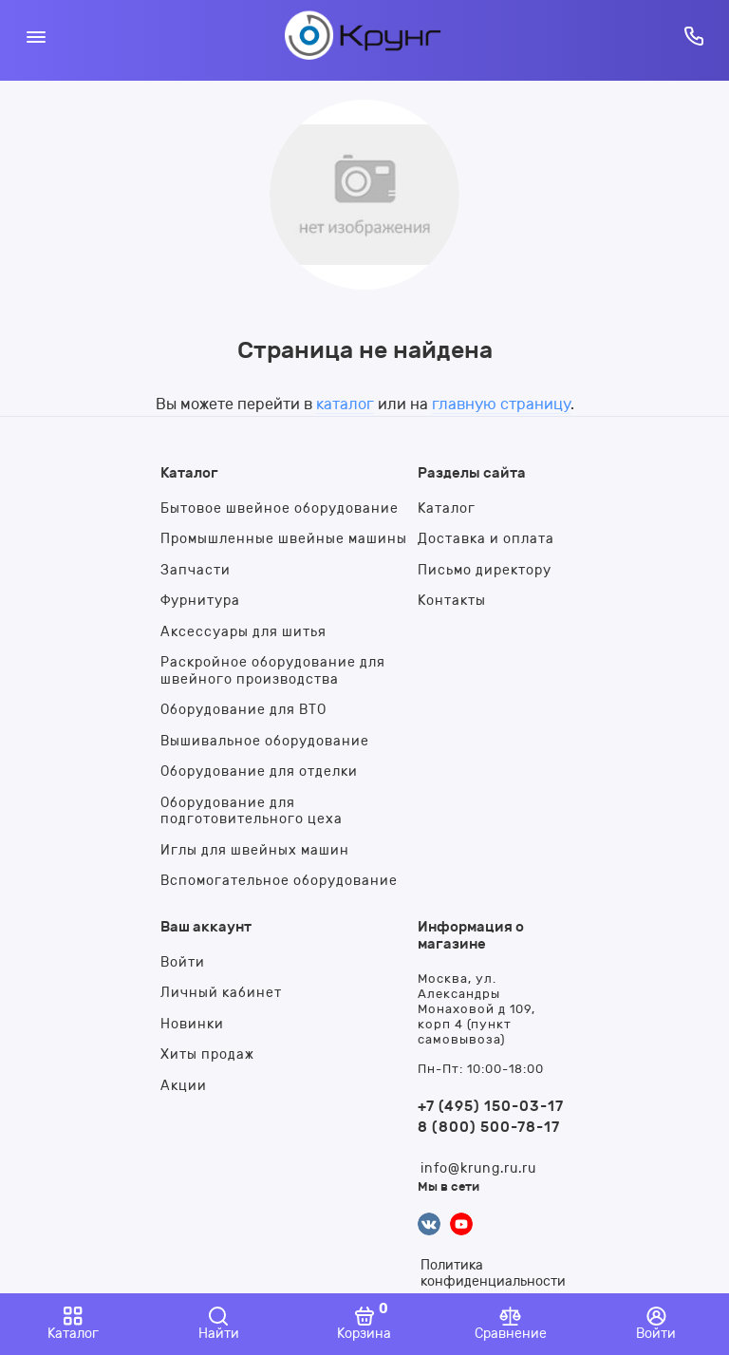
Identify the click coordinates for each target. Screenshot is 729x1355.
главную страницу (501, 404)
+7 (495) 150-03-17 (491, 1106)
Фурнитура (200, 601)
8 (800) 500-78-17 (489, 1127)
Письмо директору (484, 570)
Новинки (192, 1024)
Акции (183, 1086)
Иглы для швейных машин (254, 850)
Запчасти (195, 570)
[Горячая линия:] (693, 35)
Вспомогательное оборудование (279, 881)
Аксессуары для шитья (243, 632)
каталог (345, 404)
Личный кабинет (221, 993)
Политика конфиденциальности (493, 1273)
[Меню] (35, 35)
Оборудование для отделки (259, 771)
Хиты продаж (207, 1054)
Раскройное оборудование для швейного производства (272, 670)
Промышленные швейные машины (283, 539)
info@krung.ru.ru (478, 1168)
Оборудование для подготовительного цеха (251, 811)
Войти (182, 962)
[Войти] (656, 1324)
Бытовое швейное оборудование (279, 508)
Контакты (452, 601)
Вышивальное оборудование (264, 741)
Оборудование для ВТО (243, 710)
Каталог (447, 508)
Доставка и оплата (486, 539)
